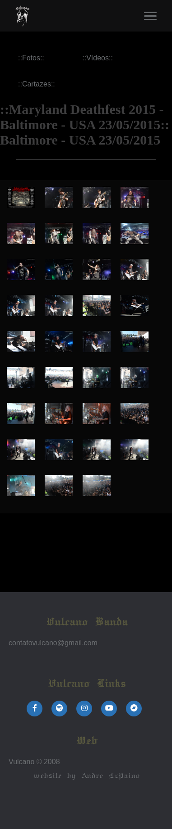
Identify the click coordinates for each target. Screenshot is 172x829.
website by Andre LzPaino (86, 775)
